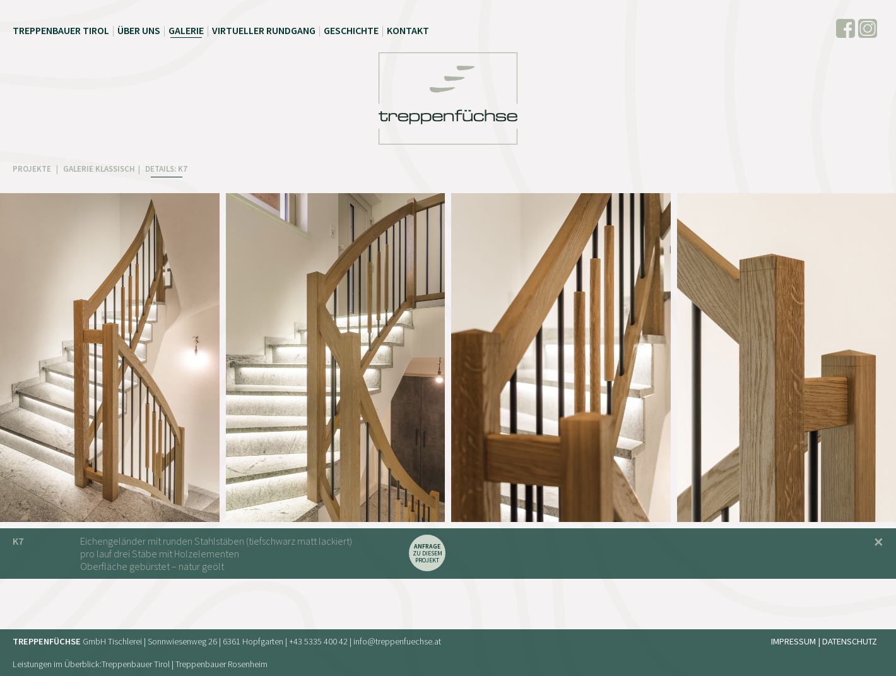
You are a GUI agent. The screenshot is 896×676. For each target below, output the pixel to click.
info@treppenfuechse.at (397, 641)
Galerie (186, 30)
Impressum (793, 641)
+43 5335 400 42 (318, 641)
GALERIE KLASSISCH (99, 168)
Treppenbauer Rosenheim (221, 664)
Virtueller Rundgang (263, 30)
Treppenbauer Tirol (61, 30)
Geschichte (351, 30)
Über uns (138, 30)
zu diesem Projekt (427, 553)
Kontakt (408, 30)
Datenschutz (849, 641)
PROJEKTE (33, 168)
